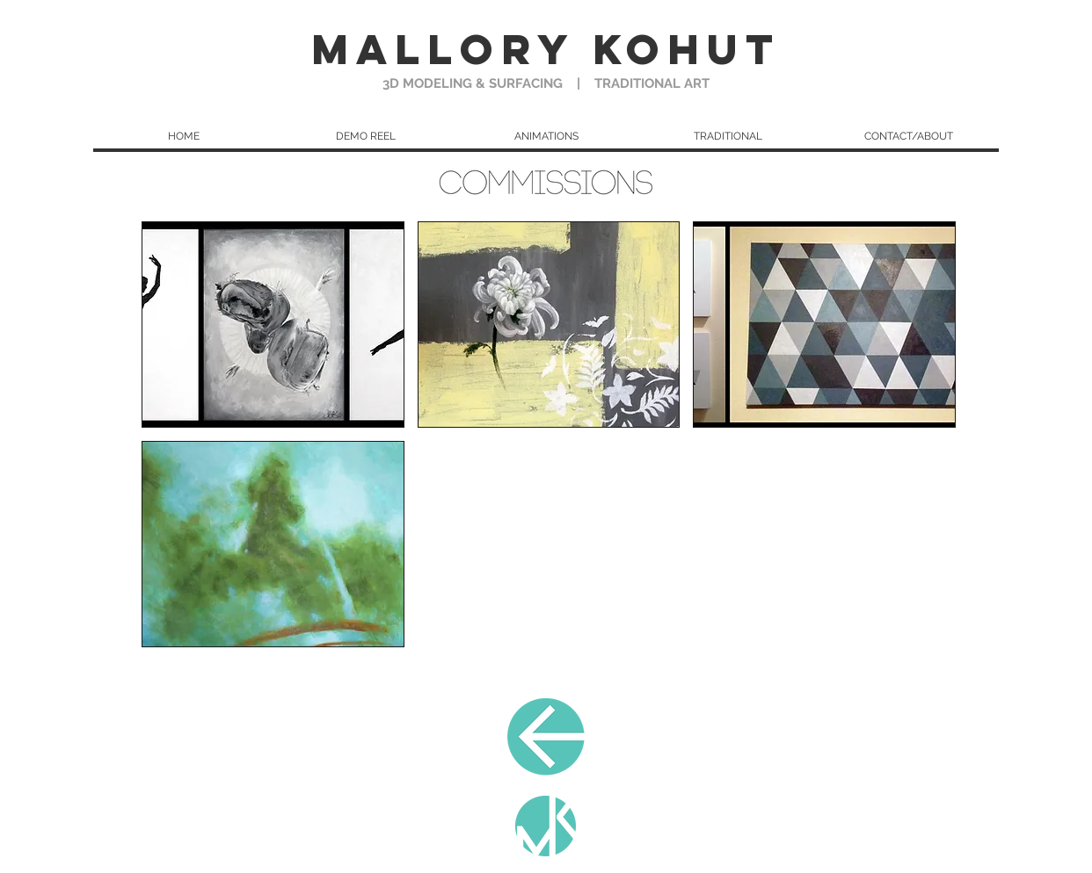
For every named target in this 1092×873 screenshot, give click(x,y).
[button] (727, 136)
